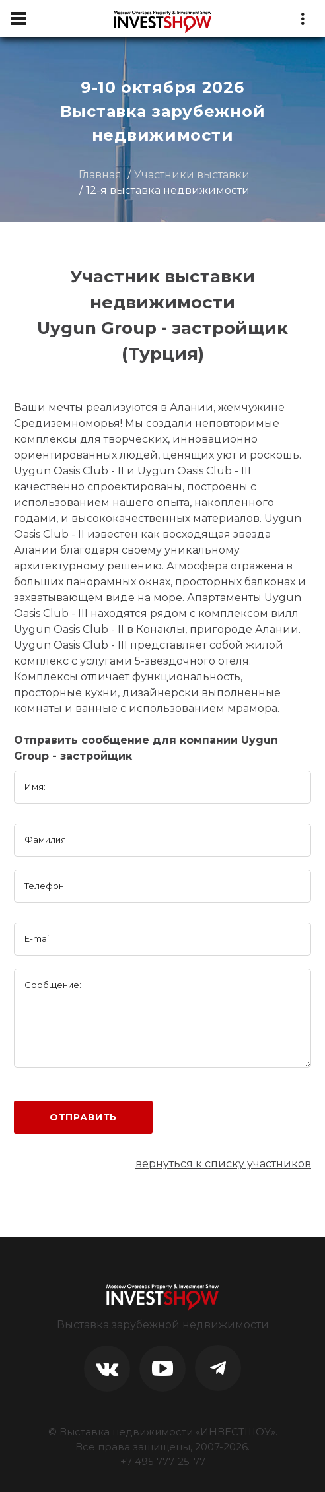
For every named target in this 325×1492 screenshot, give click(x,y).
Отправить (84, 1117)
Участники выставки (192, 174)
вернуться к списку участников (223, 1163)
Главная (100, 174)
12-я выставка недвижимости (168, 190)
